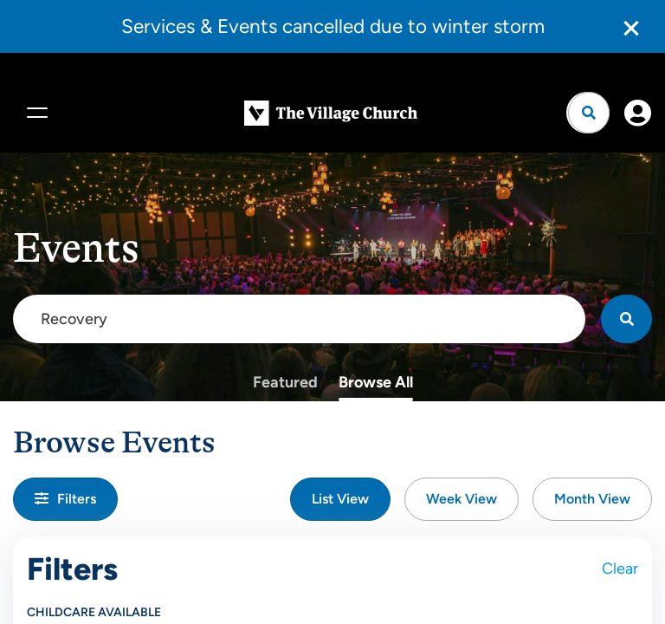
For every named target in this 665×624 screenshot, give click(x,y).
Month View (592, 499)
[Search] (626, 318)
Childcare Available (94, 612)
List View (340, 499)
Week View (461, 499)
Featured (285, 381)
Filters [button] (65, 499)
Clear (620, 568)
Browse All (376, 381)
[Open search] (589, 112)
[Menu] (34, 112)
